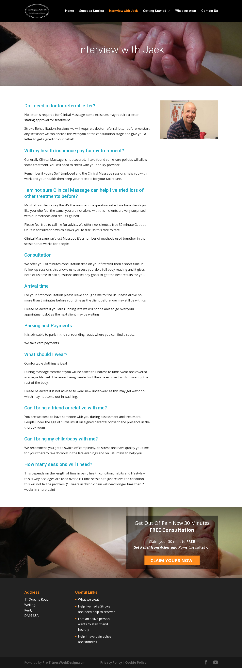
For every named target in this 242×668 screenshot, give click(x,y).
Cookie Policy (135, 662)
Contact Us (209, 11)
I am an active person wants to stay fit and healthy (94, 623)
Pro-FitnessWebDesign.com (64, 662)
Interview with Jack (123, 11)
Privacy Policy (111, 662)
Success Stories (91, 11)
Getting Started (154, 11)
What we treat (185, 11)
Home (69, 11)
